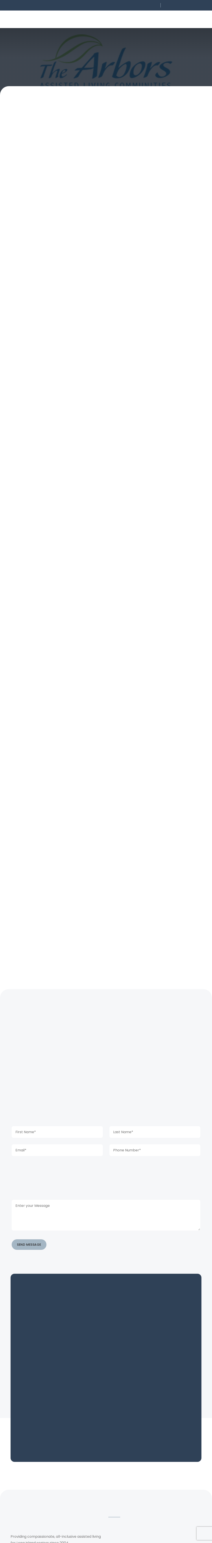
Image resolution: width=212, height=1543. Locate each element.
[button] (129, 5)
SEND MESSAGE (29, 1279)
